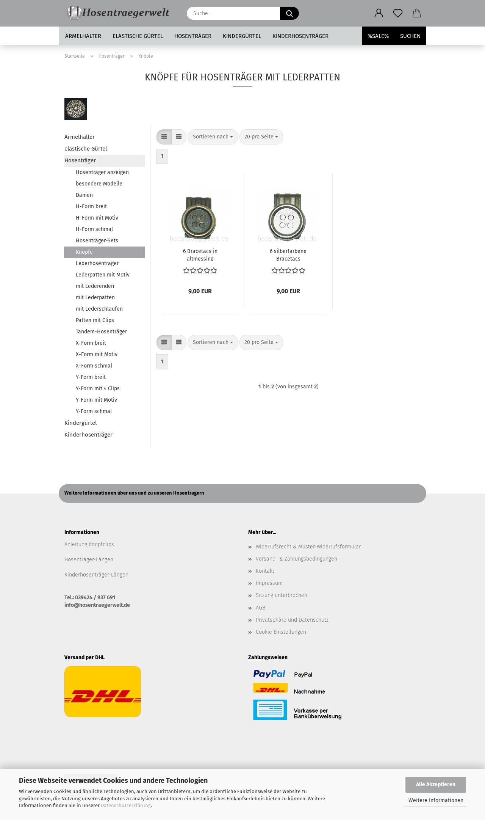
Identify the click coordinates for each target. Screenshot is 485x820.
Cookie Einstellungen (281, 632)
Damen (84, 195)
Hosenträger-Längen (88, 559)
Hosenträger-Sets (97, 240)
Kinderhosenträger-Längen (96, 575)
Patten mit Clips (95, 320)
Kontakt (265, 571)
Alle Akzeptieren (435, 784)
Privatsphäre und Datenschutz (292, 620)
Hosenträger (192, 36)
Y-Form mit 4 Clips (98, 388)
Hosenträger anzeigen (102, 172)
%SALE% (378, 36)
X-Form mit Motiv (96, 354)
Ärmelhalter (83, 36)
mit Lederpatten (95, 297)
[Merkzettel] (397, 13)
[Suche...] (289, 13)
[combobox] (213, 137)
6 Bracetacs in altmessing (200, 254)
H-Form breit (91, 206)
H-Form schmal (94, 229)
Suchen (410, 36)
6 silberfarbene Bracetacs (288, 254)
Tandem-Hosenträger (101, 331)
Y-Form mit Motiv (96, 400)
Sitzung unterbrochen (281, 595)
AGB (260, 608)
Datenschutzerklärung (126, 805)
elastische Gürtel (138, 36)
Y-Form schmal (94, 411)
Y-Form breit (91, 377)
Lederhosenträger (97, 263)
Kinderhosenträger (300, 36)
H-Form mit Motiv (97, 218)
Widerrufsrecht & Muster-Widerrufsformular (308, 547)
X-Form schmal (94, 366)
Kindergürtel (242, 36)
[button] (378, 13)
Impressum (269, 583)
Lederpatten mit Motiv (103, 275)
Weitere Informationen (435, 800)
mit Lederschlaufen (99, 309)
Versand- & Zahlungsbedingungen (296, 559)
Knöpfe (84, 252)
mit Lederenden (95, 286)
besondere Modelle (99, 184)
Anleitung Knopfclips (89, 544)
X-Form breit (91, 343)
